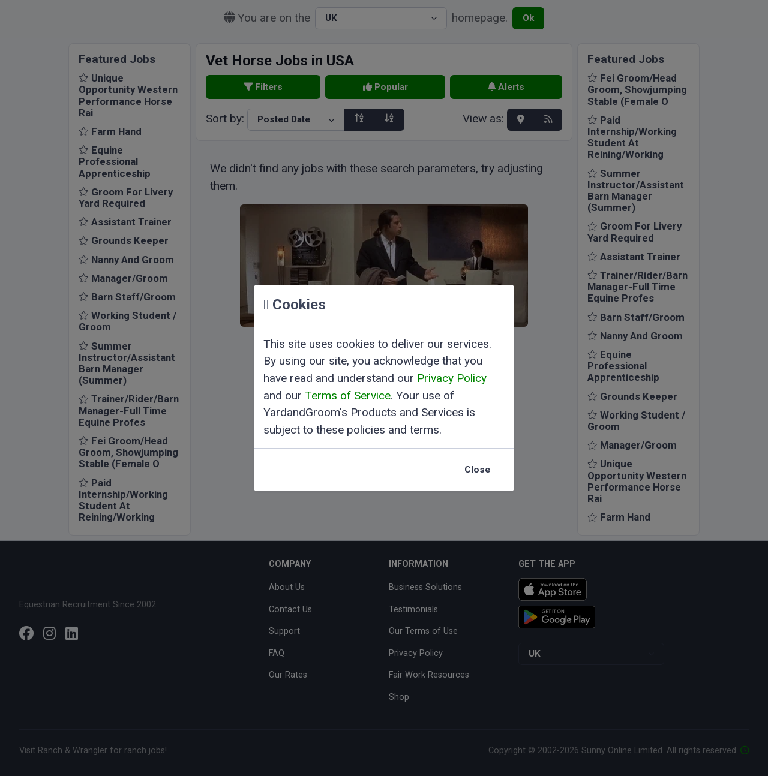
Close (477, 469)
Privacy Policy (452, 378)
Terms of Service (348, 395)
